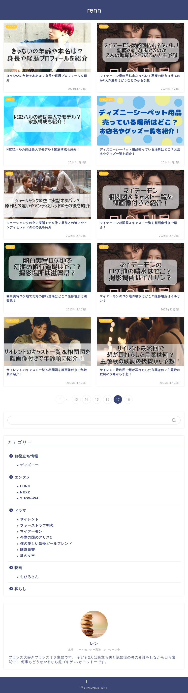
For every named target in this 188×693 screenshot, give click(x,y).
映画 (18, 568)
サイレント (29, 519)
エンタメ (22, 477)
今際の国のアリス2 (36, 537)
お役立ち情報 (26, 456)
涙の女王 (27, 556)
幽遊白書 (27, 549)
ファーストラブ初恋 (37, 525)
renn (94, 10)
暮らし (20, 589)
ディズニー (29, 465)
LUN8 (25, 486)
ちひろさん (29, 577)
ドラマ (20, 510)
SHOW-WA (29, 498)
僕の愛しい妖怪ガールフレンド (46, 543)
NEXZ (25, 492)
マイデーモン (31, 531)
